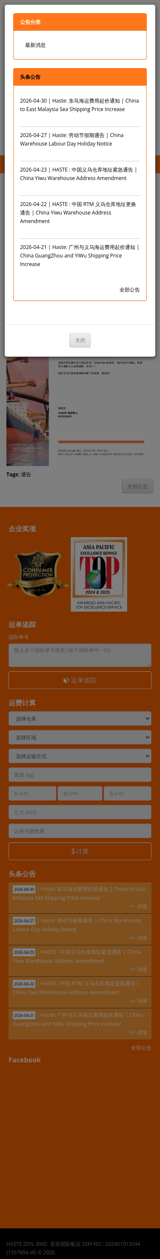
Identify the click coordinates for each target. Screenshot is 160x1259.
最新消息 (35, 45)
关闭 (80, 340)
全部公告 (129, 289)
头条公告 (30, 76)
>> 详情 (131, 117)
